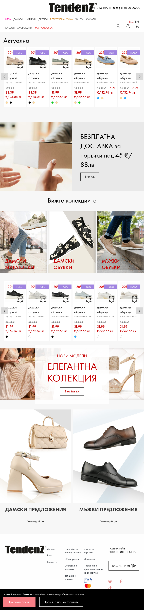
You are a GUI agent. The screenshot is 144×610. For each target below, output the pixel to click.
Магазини (89, 559)
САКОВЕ (10, 28)
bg (131, 21)
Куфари (91, 19)
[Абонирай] (134, 566)
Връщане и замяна (70, 577)
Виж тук (90, 176)
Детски (43, 19)
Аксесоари (24, 28)
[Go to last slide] (4, 76)
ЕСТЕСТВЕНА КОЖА (61, 19)
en (137, 21)
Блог (49, 555)
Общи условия (73, 559)
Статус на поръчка (89, 550)
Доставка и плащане (71, 567)
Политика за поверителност (73, 550)
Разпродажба (43, 28)
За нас (51, 549)
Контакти (52, 562)
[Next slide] (139, 76)
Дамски (18, 19)
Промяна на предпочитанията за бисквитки (93, 569)
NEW (8, 19)
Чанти (79, 19)
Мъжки (31, 19)
